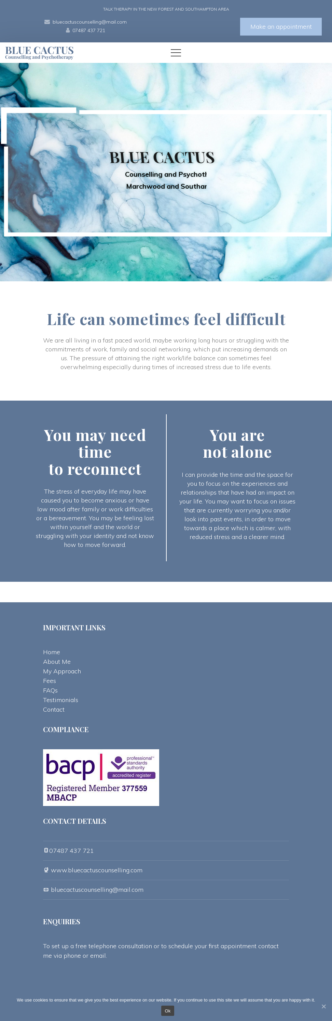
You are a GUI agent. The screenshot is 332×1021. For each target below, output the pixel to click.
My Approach (62, 671)
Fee (49, 681)
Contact (54, 709)
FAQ (50, 690)
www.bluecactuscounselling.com (95, 870)
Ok (167, 1010)
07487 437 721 (88, 30)
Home (51, 652)
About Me (57, 662)
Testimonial (60, 700)
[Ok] (323, 1006)
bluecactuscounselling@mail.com (90, 22)
